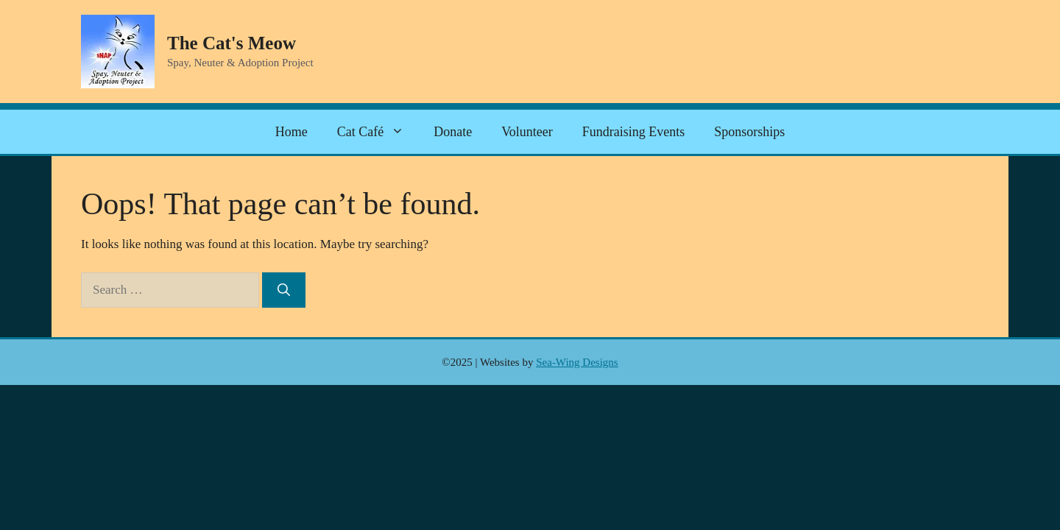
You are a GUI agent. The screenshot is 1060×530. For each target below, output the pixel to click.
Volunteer (527, 131)
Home (291, 131)
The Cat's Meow (231, 43)
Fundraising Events (633, 131)
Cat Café (378, 132)
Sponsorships (749, 131)
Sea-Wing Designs (577, 362)
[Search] (283, 290)
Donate (453, 131)
